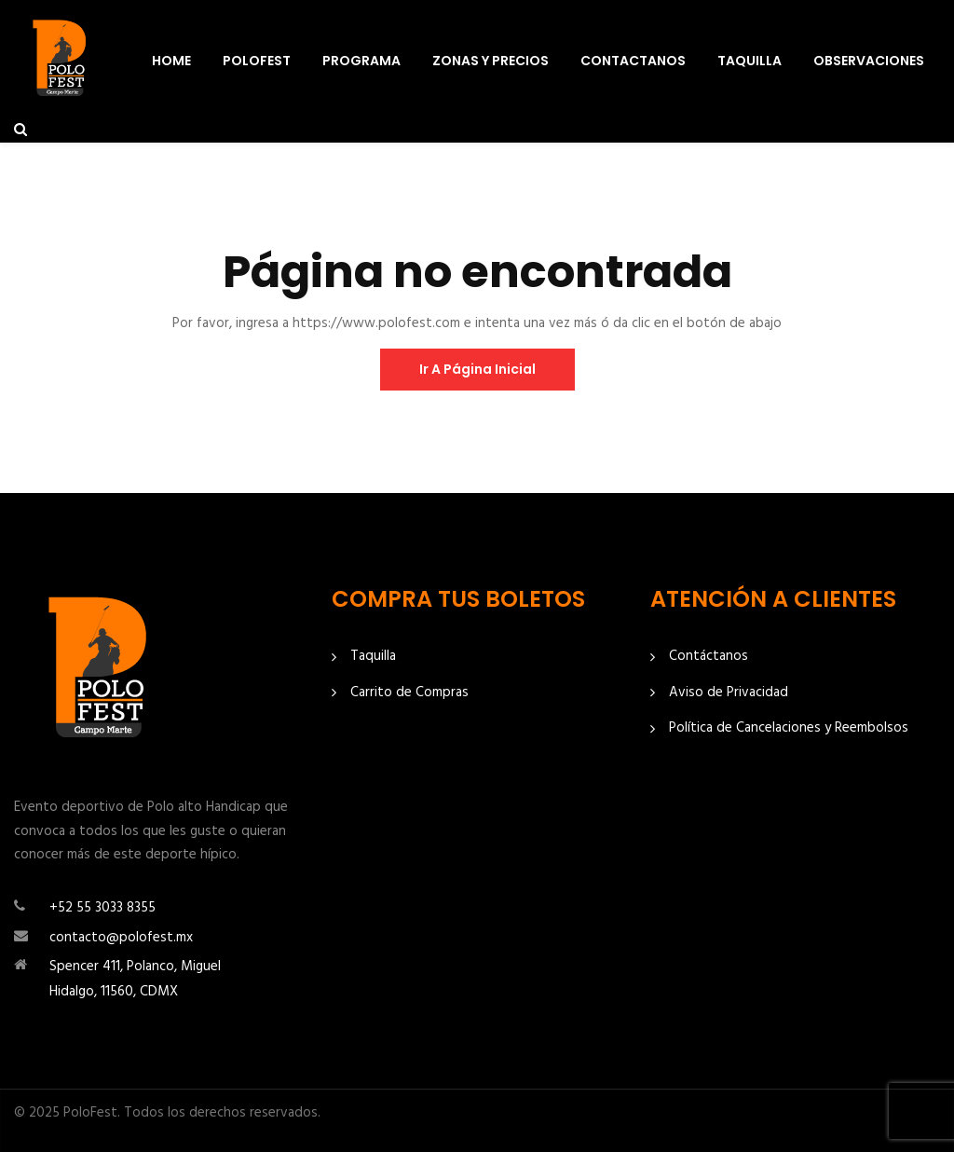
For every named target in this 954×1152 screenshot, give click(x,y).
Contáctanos (708, 656)
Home (171, 60)
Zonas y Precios (490, 60)
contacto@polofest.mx (121, 937)
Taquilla (749, 60)
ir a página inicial (477, 369)
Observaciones (868, 60)
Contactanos (633, 60)
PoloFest (257, 60)
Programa (361, 60)
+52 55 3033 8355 (102, 908)
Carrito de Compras (409, 693)
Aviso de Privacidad (728, 693)
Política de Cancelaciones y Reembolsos (788, 728)
